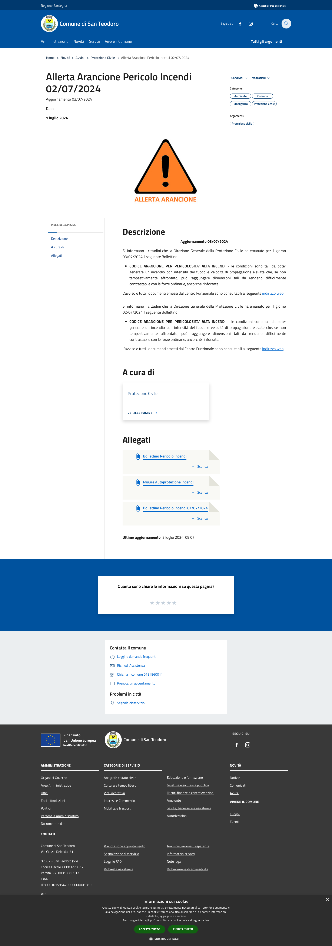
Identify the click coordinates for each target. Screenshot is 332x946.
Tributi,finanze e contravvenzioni (190, 792)
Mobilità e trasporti (118, 808)
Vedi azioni (261, 78)
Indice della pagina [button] (63, 225)
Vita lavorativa (114, 792)
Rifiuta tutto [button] (183, 929)
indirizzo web (272, 293)
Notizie (235, 777)
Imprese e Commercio (119, 800)
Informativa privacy (181, 853)
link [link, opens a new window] (207, 920)
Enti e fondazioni (53, 800)
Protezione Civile (103, 57)
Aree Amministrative (56, 785)
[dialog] (166, 920)
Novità (65, 57)
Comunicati (238, 785)
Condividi (240, 78)
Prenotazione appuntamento (124, 846)
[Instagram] (248, 23)
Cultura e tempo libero (120, 785)
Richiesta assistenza (118, 869)
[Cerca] (286, 23)
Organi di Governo (54, 777)
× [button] (327, 899)
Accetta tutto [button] (149, 929)
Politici (46, 808)
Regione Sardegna (54, 5)
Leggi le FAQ (113, 861)
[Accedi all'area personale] (269, 6)
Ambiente (174, 800)
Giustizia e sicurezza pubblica (188, 785)
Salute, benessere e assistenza (189, 808)
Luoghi (235, 814)
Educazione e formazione (185, 777)
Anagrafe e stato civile (120, 777)
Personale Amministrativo (60, 815)
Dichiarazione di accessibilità (187, 869)
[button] (166, 939)
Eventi (234, 821)
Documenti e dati (53, 823)
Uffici (44, 792)
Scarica (199, 466)
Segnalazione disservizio (121, 853)
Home (50, 57)
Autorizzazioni (177, 815)
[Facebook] (237, 23)
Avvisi (80, 57)
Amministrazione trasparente (188, 846)
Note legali (174, 861)
